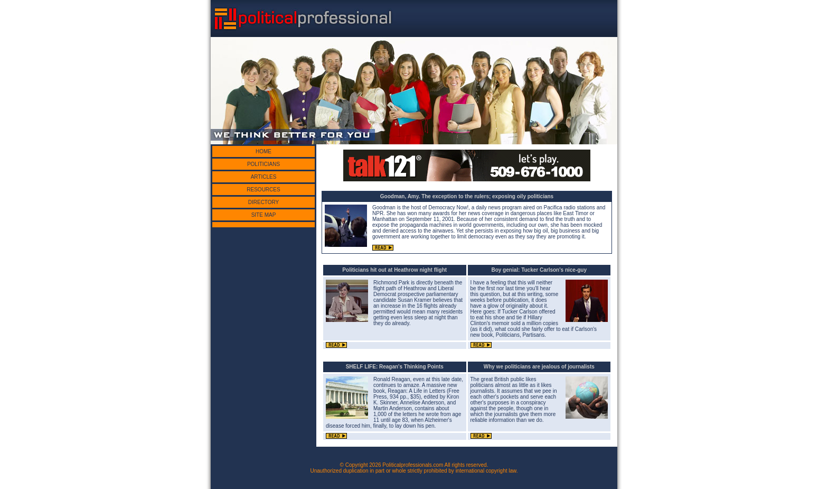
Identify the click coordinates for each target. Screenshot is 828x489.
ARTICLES (264, 177)
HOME (263, 151)
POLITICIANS (263, 164)
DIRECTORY (263, 202)
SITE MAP (263, 215)
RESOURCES (263, 189)
